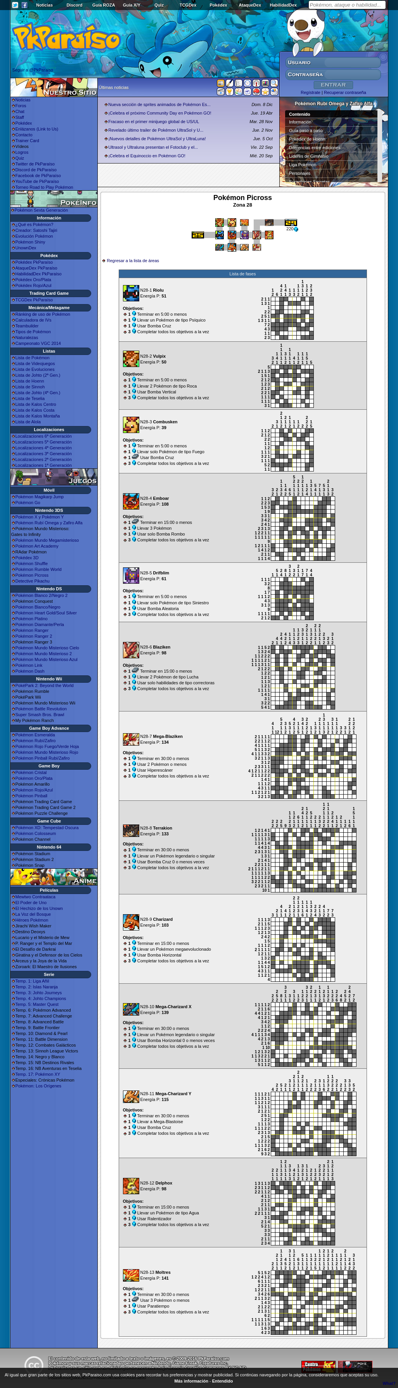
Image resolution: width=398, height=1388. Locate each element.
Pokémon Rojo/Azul (34, 790)
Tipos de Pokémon (33, 331)
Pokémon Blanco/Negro (38, 607)
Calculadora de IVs (34, 320)
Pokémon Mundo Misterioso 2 (44, 653)
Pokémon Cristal (31, 772)
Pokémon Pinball (32, 795)
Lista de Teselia (30, 398)
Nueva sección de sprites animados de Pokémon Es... (159, 104)
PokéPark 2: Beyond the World (45, 685)
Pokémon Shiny (30, 242)
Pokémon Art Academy (37, 546)
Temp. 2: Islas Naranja (37, 986)
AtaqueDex (250, 5)
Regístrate (310, 92)
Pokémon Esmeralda (35, 734)
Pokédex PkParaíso (34, 262)
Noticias (44, 5)
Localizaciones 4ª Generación (44, 447)
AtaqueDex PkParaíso (36, 268)
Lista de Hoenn (30, 381)
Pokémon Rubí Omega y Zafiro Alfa (49, 522)
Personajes (299, 173)
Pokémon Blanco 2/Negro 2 (42, 595)
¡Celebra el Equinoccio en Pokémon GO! (146, 155)
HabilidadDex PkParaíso (39, 273)
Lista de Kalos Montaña (38, 416)
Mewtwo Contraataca (35, 896)
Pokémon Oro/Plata (34, 778)
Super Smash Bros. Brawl (40, 714)
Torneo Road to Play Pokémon (44, 187)
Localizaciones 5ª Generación (44, 442)
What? (389, 1383)
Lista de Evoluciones (35, 369)
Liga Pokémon (302, 164)
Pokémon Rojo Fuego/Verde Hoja (47, 746)
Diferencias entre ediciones (315, 147)
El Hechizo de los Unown (39, 908)
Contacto (24, 134)
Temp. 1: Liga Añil (32, 981)
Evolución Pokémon (34, 236)
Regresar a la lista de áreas (133, 260)
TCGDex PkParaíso (34, 299)
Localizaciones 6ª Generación (44, 436)
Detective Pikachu (33, 581)
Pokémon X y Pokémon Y (40, 517)
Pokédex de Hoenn (307, 139)
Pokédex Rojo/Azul (34, 285)
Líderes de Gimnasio (309, 156)
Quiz (159, 5)
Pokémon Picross (32, 575)
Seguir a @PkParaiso (32, 70)
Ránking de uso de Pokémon (43, 314)
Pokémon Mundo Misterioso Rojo (47, 752)
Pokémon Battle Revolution (41, 708)
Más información (191, 1381)
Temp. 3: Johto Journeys (39, 992)
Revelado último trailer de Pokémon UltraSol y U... (155, 130)
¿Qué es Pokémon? (35, 224)
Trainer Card (27, 140)
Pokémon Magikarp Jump (40, 496)
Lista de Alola (28, 421)
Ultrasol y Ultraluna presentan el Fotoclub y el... (153, 147)
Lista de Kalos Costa (35, 410)
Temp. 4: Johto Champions (41, 998)
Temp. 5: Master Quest (37, 1004)
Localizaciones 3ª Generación (44, 453)
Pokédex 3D (27, 557)
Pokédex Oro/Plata (33, 279)
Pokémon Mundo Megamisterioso (47, 540)
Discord (75, 5)
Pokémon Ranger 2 (34, 636)
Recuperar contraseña (345, 92)
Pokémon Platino (32, 618)
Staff (20, 117)
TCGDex (188, 5)
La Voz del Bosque (33, 914)
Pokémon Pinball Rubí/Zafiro (43, 758)
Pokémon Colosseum (36, 833)
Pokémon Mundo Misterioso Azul (47, 659)
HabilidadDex (283, 5)
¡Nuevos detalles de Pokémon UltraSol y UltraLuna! (157, 138)
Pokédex (218, 5)
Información (300, 122)
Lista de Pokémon (33, 357)
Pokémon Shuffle (32, 563)
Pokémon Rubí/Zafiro (36, 740)
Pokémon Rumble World (39, 569)
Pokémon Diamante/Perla (40, 624)
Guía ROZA (103, 5)
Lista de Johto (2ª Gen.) (38, 375)
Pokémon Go (28, 502)
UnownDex (26, 247)
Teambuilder (27, 326)
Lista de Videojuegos (35, 363)
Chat (20, 111)
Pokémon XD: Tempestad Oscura (47, 827)
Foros (21, 105)
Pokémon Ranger (32, 630)
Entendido (222, 1381)
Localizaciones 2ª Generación (44, 459)
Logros (22, 152)
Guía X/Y (131, 5)
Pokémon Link (29, 665)
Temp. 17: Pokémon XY (38, 1074)
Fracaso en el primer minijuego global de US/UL (153, 121)
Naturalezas (27, 337)
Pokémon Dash (30, 671)
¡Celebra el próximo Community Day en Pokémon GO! (159, 113)
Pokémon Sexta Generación (41, 210)
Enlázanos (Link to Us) (37, 129)
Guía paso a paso (306, 130)
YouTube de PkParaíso (37, 181)
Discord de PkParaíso (36, 169)
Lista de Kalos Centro (36, 404)
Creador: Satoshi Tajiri (36, 230)
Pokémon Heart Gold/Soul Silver (46, 613)
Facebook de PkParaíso (38, 175)
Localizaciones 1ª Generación (44, 465)
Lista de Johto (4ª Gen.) (38, 392)
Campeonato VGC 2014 (38, 343)
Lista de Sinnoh (30, 386)
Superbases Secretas (309, 181)
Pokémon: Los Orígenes (39, 1086)
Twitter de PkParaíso (35, 164)
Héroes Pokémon (32, 920)
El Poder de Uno (31, 902)
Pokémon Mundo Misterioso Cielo (47, 647)
